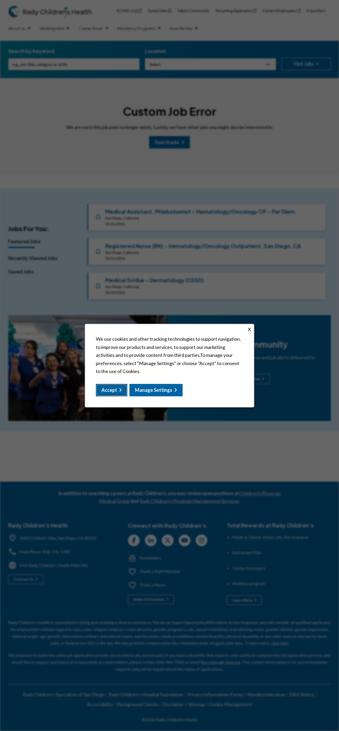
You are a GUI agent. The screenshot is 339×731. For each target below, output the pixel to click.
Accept (109, 390)
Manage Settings (153, 390)
